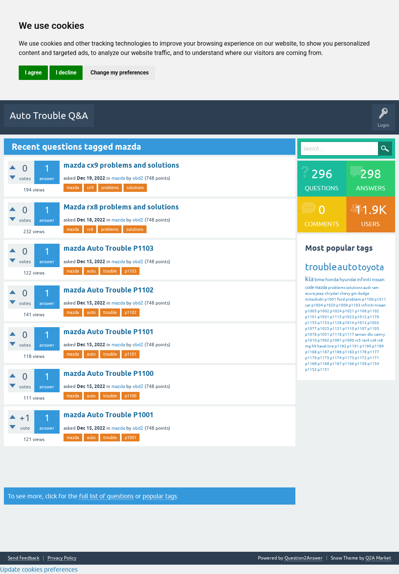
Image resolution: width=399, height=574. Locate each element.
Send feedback (23, 558)
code (309, 287)
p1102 (130, 312)
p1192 (340, 346)
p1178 (361, 352)
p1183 (348, 352)
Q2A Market (378, 558)
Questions (110, 121)
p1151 (323, 369)
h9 (314, 346)
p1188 (311, 352)
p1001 (130, 437)
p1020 (329, 305)
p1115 (336, 317)
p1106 (361, 311)
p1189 (378, 346)
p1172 (361, 358)
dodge (363, 293)
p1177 (373, 352)
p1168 (323, 363)
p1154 (373, 363)
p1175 (323, 358)
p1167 (336, 363)
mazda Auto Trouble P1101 (109, 332)
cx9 (90, 187)
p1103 (130, 271)
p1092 (323, 340)
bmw (319, 279)
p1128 (336, 323)
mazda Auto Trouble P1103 (109, 248)
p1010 (311, 340)
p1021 (348, 311)
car (308, 305)
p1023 (348, 317)
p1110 (348, 328)
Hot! (137, 121)
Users (253, 121)
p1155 (311, 323)
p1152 (311, 369)
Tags (197, 121)
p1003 (373, 323)
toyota (371, 267)
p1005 (311, 311)
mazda (118, 178)
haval (322, 346)
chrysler (332, 293)
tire (330, 346)
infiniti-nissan (373, 305)
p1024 (336, 311)
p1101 (130, 354)
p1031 (323, 317)
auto (91, 271)
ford (341, 299)
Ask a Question (285, 121)
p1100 (130, 395)
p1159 (361, 363)
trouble (110, 271)
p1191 (353, 346)
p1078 (311, 334)
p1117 (348, 334)
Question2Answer (303, 558)
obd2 (137, 178)
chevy (345, 293)
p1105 (373, 328)
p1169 (311, 363)
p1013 (361, 323)
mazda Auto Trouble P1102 (109, 290)
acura (310, 293)
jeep (320, 293)
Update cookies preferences (39, 569)
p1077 (311, 328)
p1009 (342, 305)
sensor (361, 334)
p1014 (348, 323)
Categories (225, 121)
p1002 (323, 311)
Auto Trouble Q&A (49, 115)
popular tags (160, 496)
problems (110, 187)
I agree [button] (33, 72)
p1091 (336, 340)
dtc (370, 334)
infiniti (364, 279)
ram (375, 287)
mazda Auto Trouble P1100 (109, 373)
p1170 (373, 317)
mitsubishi (314, 299)
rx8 (90, 229)
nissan (378, 279)
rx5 (358, 340)
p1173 (348, 358)
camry (379, 334)
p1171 (373, 358)
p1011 (380, 299)
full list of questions (106, 496)
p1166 (348, 363)
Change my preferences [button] (119, 72)
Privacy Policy (62, 558)
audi (367, 287)
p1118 (336, 334)
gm (354, 293)
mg (308, 346)
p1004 (317, 305)
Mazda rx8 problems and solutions (121, 207)
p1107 (361, 328)
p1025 (323, 328)
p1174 (336, 358)
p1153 (323, 323)
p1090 (348, 340)
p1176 (311, 358)
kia (309, 279)
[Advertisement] (149, 466)
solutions (135, 187)
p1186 (336, 352)
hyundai (347, 279)
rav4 (365, 340)
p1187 (323, 352)
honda (332, 279)
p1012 (361, 317)
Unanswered (167, 121)
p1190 (365, 346)
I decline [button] (66, 72)
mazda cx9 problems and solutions (121, 165)
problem (353, 299)
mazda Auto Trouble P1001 (109, 415)
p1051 (323, 334)
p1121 (336, 328)
